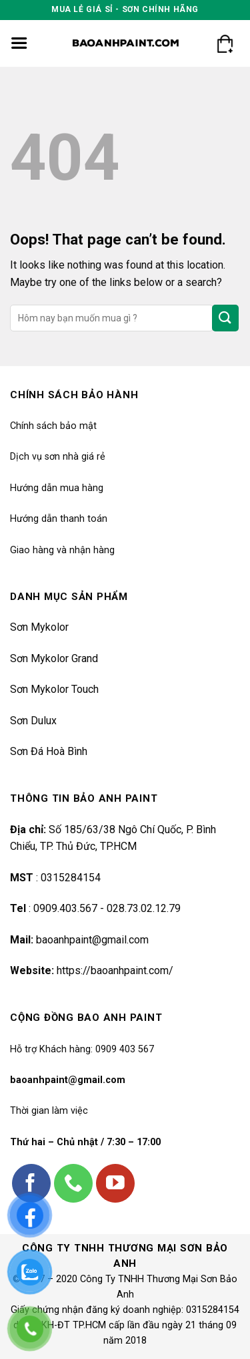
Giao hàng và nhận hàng (62, 550)
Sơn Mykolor (39, 627)
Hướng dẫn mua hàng (56, 488)
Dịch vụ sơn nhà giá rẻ (57, 456)
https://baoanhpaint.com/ (115, 970)
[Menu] (19, 43)
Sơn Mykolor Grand (54, 658)
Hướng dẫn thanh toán (58, 518)
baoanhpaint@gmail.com (92, 939)
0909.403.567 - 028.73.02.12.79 (107, 908)
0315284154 (69, 877)
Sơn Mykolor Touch (54, 689)
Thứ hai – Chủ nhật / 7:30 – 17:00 (85, 1142)
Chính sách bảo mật (53, 426)
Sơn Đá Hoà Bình (48, 751)
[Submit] (225, 318)
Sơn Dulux (33, 720)
